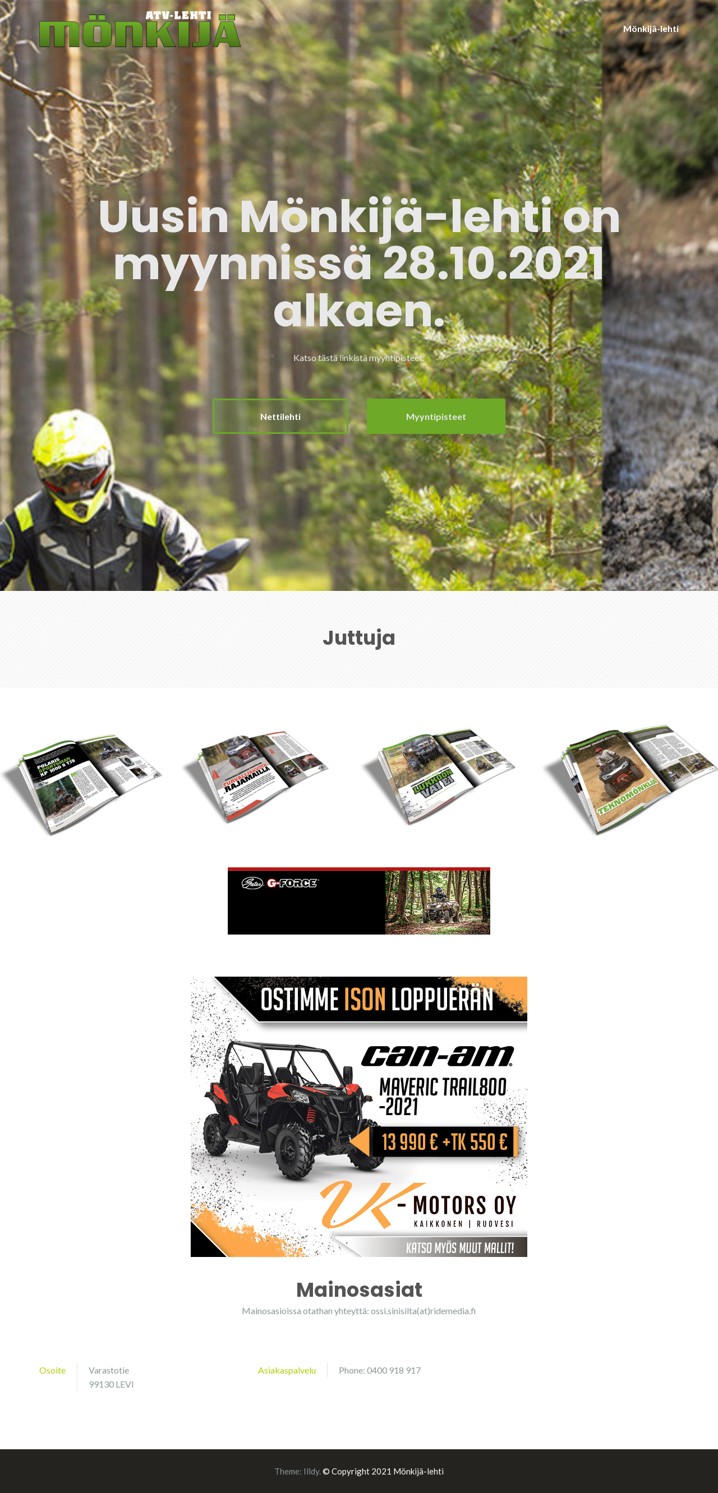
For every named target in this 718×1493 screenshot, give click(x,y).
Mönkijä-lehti (651, 28)
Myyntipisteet (436, 416)
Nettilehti (280, 416)
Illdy (311, 1471)
